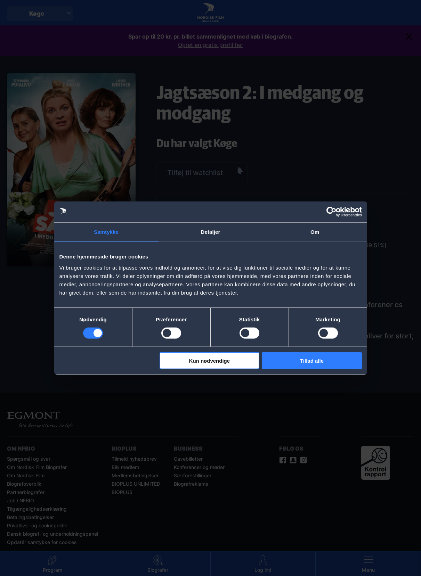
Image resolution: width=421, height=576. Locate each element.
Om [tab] (314, 232)
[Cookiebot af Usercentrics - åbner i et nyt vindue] (331, 212)
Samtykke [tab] (106, 232)
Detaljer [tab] (210, 232)
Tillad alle (312, 360)
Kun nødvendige (209, 360)
